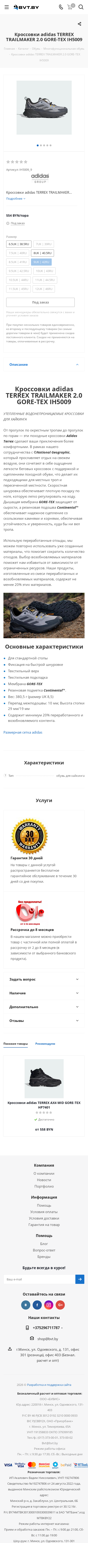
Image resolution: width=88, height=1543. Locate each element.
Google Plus (60, 1305)
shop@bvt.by (47, 1338)
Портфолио (44, 1186)
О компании (44, 1173)
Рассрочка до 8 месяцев (32, 929)
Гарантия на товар (44, 1224)
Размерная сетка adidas (22, 732)
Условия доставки (44, 1218)
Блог (44, 1243)
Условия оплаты (44, 1211)
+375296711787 (46, 1327)
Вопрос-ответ (44, 1250)
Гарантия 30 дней (27, 858)
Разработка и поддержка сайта (49, 1385)
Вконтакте (25, 1305)
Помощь (44, 1205)
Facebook (37, 1305)
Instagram (48, 1305)
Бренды (44, 1256)
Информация (44, 1197)
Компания (44, 1165)
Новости (44, 1179)
